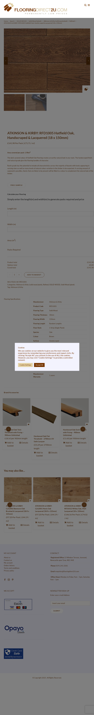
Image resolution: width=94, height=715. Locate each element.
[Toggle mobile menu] (89, 5)
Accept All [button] (39, 365)
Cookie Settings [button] (25, 365)
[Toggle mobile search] (85, 5)
